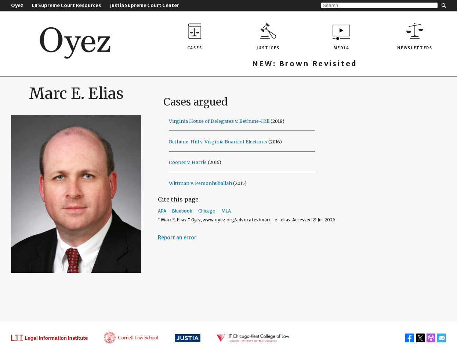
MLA (226, 211)
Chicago (206, 211)
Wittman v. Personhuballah (200, 183)
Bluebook (182, 211)
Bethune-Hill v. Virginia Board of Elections (218, 142)
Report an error (177, 237)
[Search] (379, 5)
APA (162, 211)
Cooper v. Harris (188, 162)
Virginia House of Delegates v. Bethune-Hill (219, 121)
